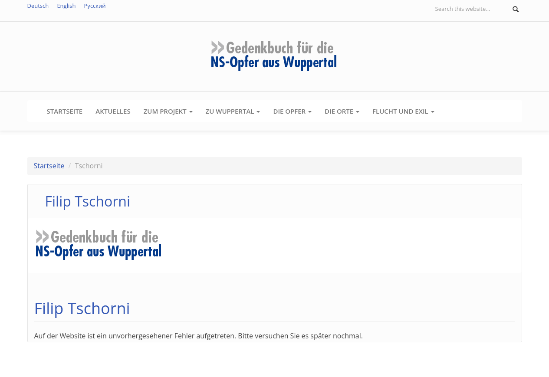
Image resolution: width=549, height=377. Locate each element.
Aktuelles (112, 111)
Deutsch (38, 6)
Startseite (65, 111)
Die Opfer (292, 111)
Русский (95, 6)
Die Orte (342, 111)
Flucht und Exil (403, 111)
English (66, 6)
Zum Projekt (168, 111)
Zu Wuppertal (233, 111)
